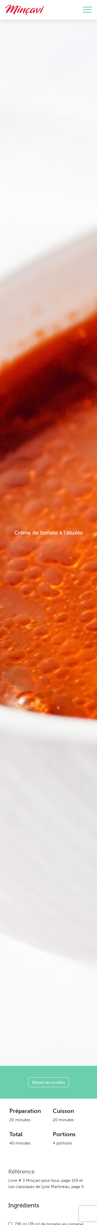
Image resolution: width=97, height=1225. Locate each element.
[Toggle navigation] (87, 10)
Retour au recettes (48, 1082)
